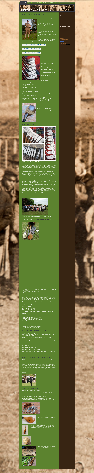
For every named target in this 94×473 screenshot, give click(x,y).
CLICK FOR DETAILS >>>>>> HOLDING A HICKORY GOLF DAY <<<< (34, 44)
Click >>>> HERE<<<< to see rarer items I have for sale (31, 48)
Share (62, 41)
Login (72, 470)
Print (22, 470)
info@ (61, 39)
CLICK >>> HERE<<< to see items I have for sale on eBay (31, 52)
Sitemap (25, 470)
